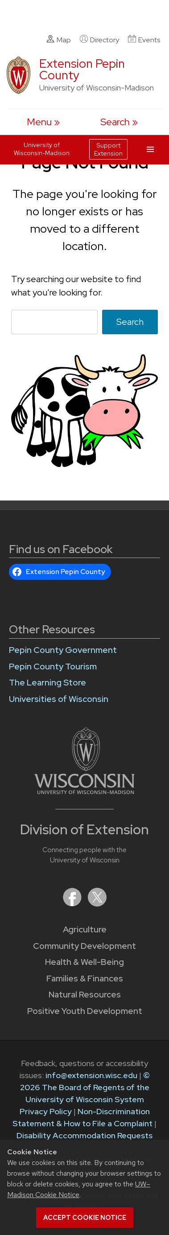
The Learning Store (47, 682)
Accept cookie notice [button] (84, 1217)
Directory (99, 40)
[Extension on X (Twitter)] (97, 903)
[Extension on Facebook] (73, 903)
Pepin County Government (63, 650)
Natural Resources (85, 994)
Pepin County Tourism (53, 666)
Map (58, 40)
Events (144, 40)
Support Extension (108, 149)
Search (130, 322)
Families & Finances (84, 978)
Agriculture (85, 929)
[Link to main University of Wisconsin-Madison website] (84, 791)
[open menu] (43, 122)
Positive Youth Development (84, 1011)
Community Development (84, 946)
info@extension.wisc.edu (91, 1075)
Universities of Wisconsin (58, 699)
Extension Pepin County (82, 69)
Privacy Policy (46, 1111)
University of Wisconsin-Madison (42, 149)
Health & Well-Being (84, 962)
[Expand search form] (119, 122)
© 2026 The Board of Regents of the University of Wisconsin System (85, 1087)
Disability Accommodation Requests (84, 1135)
